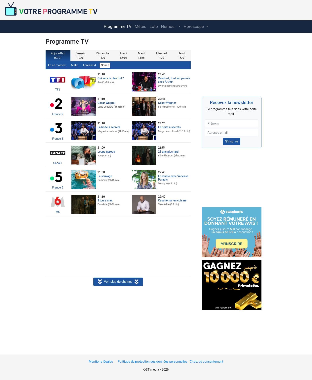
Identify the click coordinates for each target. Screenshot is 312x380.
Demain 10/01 (81, 56)
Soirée (105, 65)
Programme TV (118, 26)
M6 (58, 204)
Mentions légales (101, 361)
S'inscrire (231, 141)
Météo (140, 26)
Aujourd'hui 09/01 (58, 56)
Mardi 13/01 (141, 56)
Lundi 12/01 (123, 56)
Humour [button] (169, 26)
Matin (74, 65)
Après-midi (90, 65)
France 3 (58, 130)
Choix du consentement (206, 361)
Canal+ (58, 155)
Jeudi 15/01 (182, 56)
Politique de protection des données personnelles (152, 361)
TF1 (58, 81)
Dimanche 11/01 (102, 56)
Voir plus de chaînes (118, 282)
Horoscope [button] (194, 26)
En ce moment (57, 65)
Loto (154, 26)
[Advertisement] (118, 246)
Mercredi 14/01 (161, 56)
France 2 (58, 106)
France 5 (58, 179)
